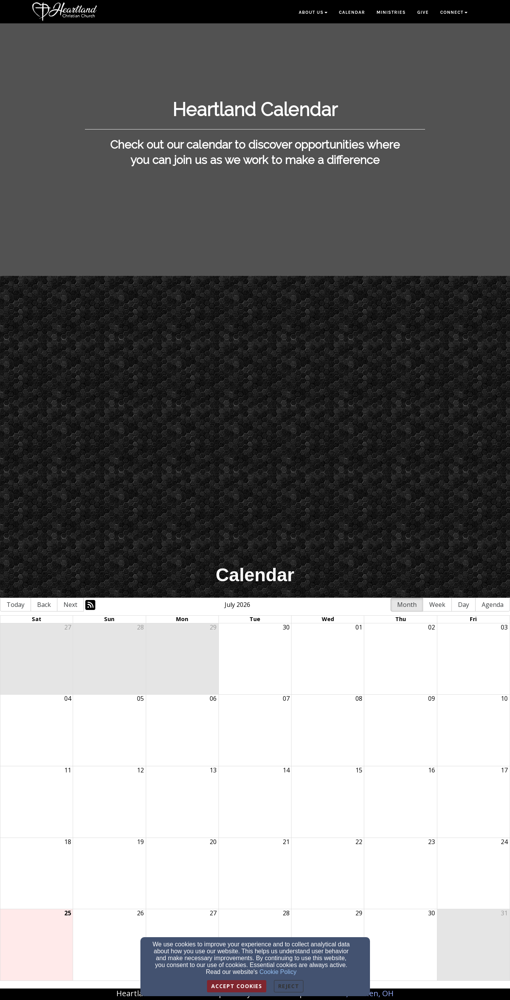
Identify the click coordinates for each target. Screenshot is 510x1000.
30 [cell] (286, 627)
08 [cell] (358, 698)
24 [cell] (504, 842)
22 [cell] (358, 842)
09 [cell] (431, 698)
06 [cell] (213, 698)
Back (44, 604)
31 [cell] (504, 913)
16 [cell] (431, 770)
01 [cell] (358, 627)
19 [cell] (140, 842)
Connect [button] (453, 12)
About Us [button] (313, 12)
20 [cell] (213, 842)
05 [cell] (140, 698)
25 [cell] (67, 913)
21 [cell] (286, 842)
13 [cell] (213, 770)
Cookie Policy (278, 972)
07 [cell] (286, 698)
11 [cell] (67, 770)
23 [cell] (431, 842)
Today (15, 604)
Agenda (492, 604)
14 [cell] (286, 770)
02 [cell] (431, 627)
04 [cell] (67, 698)
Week (437, 604)
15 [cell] (358, 770)
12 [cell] (140, 770)
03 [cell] (504, 627)
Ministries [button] (391, 12)
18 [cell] (67, 842)
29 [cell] (213, 627)
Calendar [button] (352, 12)
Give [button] (423, 12)
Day (463, 604)
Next (70, 604)
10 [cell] (504, 698)
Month (407, 604)
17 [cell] (504, 770)
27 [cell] (67, 627)
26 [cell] (140, 913)
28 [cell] (140, 627)
